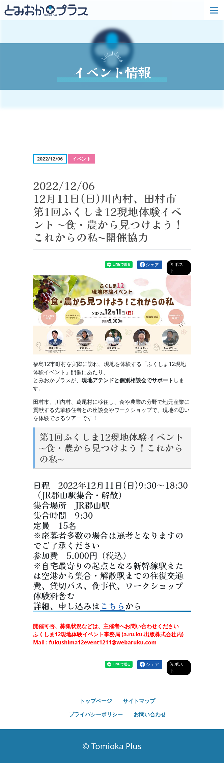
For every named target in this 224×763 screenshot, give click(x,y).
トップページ (96, 701)
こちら (112, 606)
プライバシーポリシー (96, 714)
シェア (152, 265)
